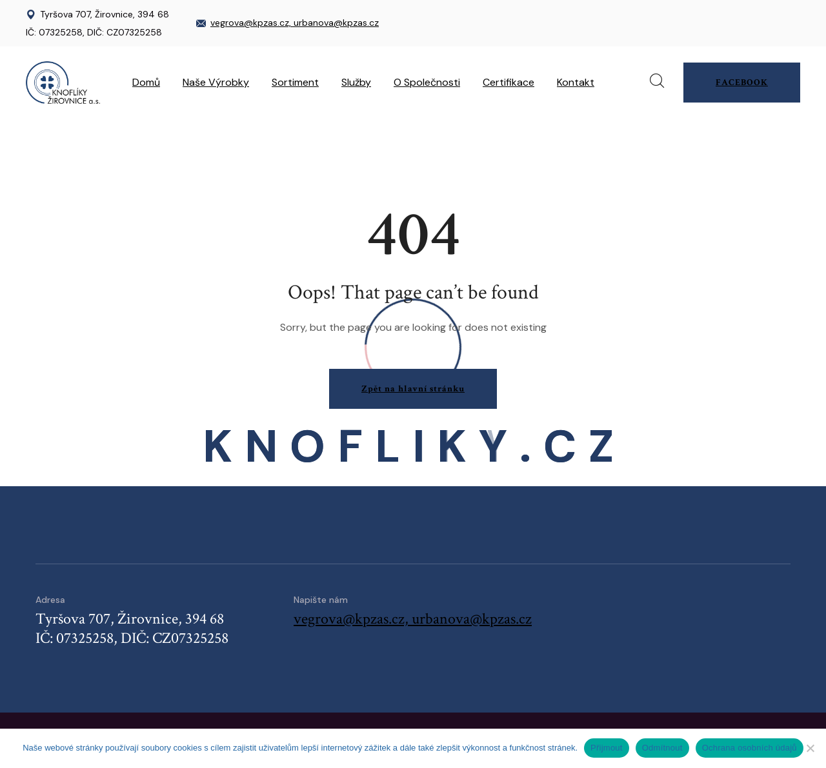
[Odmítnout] (809, 748)
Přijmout (606, 748)
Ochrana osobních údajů (749, 748)
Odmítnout (662, 748)
